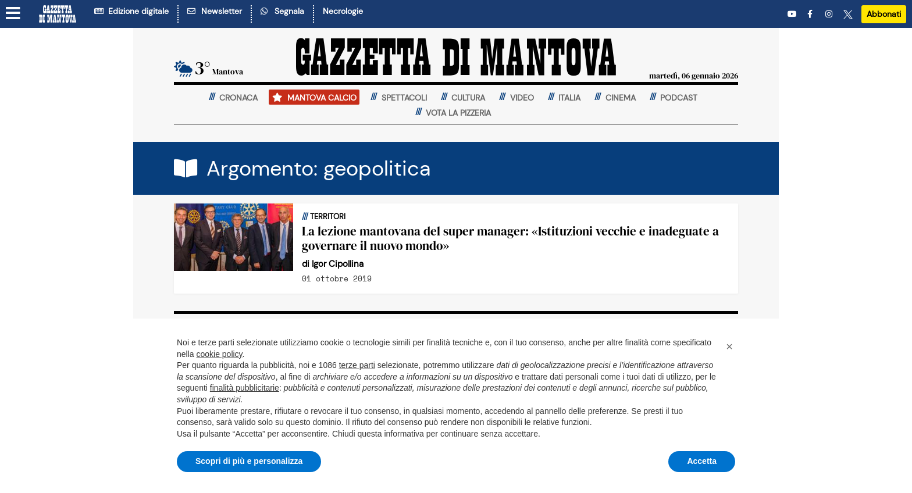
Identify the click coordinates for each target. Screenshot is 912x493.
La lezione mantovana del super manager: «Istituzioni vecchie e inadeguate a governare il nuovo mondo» (510, 238)
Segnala (282, 11)
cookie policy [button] (219, 354)
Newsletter (214, 11)
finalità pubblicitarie (244, 387)
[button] (729, 346)
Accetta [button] (702, 461)
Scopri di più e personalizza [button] (248, 461)
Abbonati (884, 14)
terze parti (357, 365)
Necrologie (343, 11)
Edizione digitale (131, 11)
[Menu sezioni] (13, 13)
